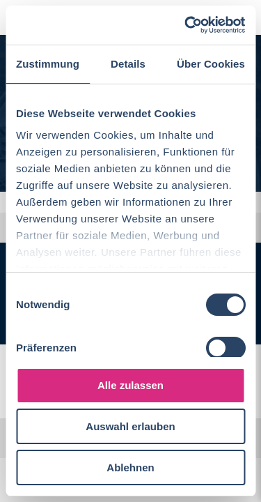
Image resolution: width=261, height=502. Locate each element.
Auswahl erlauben (130, 426)
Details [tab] (128, 64)
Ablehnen (130, 467)
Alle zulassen (130, 385)
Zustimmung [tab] (47, 64)
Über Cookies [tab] (211, 64)
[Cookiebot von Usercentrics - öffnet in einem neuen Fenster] (186, 25)
